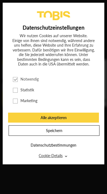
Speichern (54, 130)
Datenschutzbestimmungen (53, 145)
